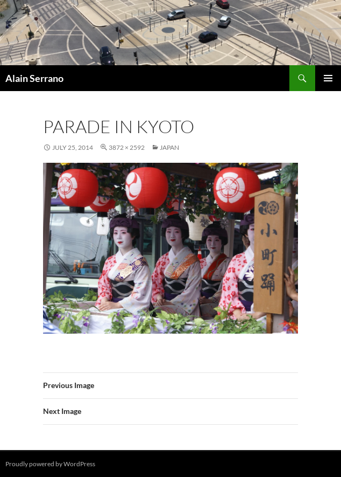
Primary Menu (328, 78)
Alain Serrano (34, 78)
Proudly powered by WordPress (50, 464)
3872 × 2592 (127, 147)
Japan (169, 147)
